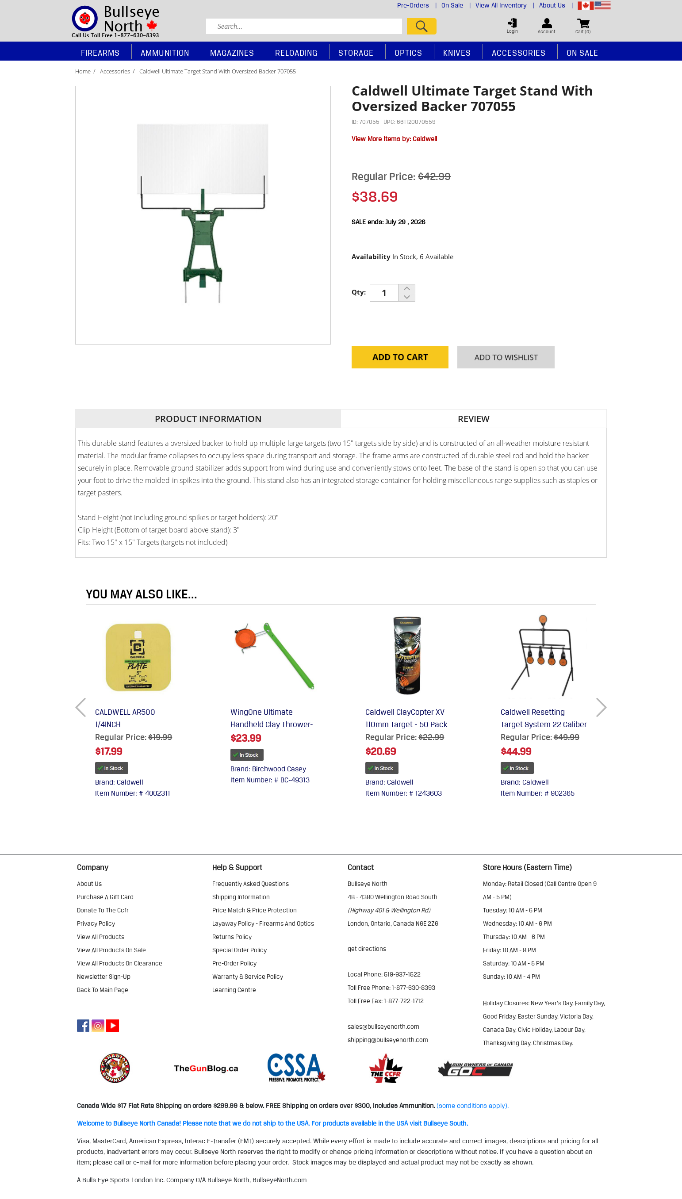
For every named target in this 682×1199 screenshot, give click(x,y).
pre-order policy (234, 963)
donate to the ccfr (103, 910)
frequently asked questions (250, 883)
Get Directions (367, 948)
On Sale (456, 5)
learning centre (234, 989)
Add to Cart (400, 358)
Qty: (359, 291)
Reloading (296, 52)
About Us (556, 5)
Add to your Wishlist (505, 358)
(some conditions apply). (473, 1106)
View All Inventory (505, 5)
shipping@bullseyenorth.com (388, 1039)
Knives (457, 52)
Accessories (115, 71)
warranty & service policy (247, 976)
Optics (408, 52)
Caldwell (425, 139)
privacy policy (96, 923)
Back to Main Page (102, 989)
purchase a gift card (105, 896)
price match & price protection (254, 910)
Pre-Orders (417, 5)
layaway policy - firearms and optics (263, 923)
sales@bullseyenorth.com (383, 1026)
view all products (100, 936)
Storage (356, 52)
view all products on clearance (119, 963)
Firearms (100, 52)
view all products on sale (111, 950)
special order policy (239, 950)
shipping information (241, 896)
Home (83, 71)
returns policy (232, 936)
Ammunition (165, 52)
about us (89, 883)
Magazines (232, 52)
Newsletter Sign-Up (103, 976)
